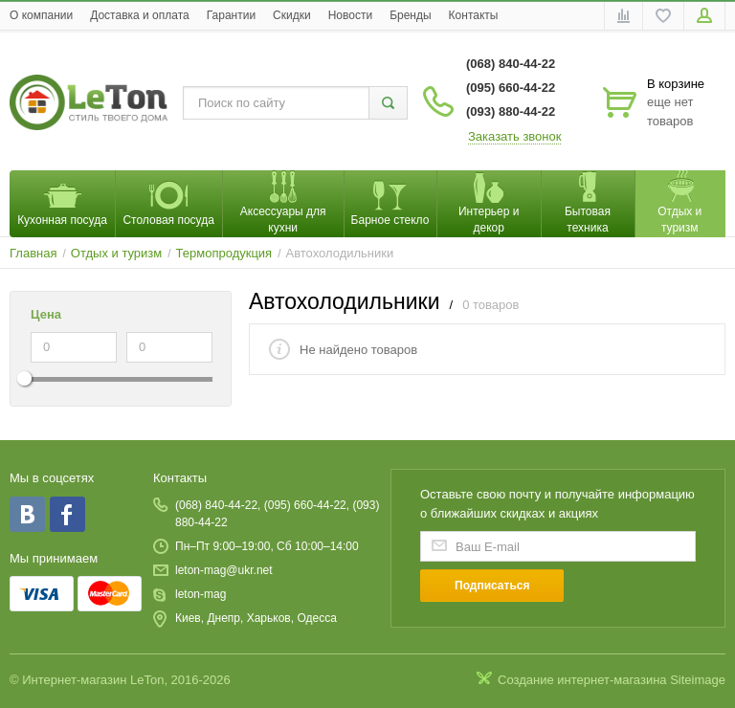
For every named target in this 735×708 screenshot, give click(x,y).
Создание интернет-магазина (582, 680)
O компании (41, 15)
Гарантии (231, 15)
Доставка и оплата (139, 15)
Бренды (410, 15)
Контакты (474, 15)
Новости (350, 15)
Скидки (292, 15)
